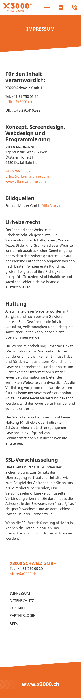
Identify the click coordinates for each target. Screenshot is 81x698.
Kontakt (17, 608)
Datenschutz (22, 600)
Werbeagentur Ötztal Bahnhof (40, 623)
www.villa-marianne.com (25, 181)
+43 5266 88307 (17, 171)
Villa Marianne (53, 205)
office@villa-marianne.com (27, 176)
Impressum (20, 593)
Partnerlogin (23, 615)
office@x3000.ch (18, 101)
